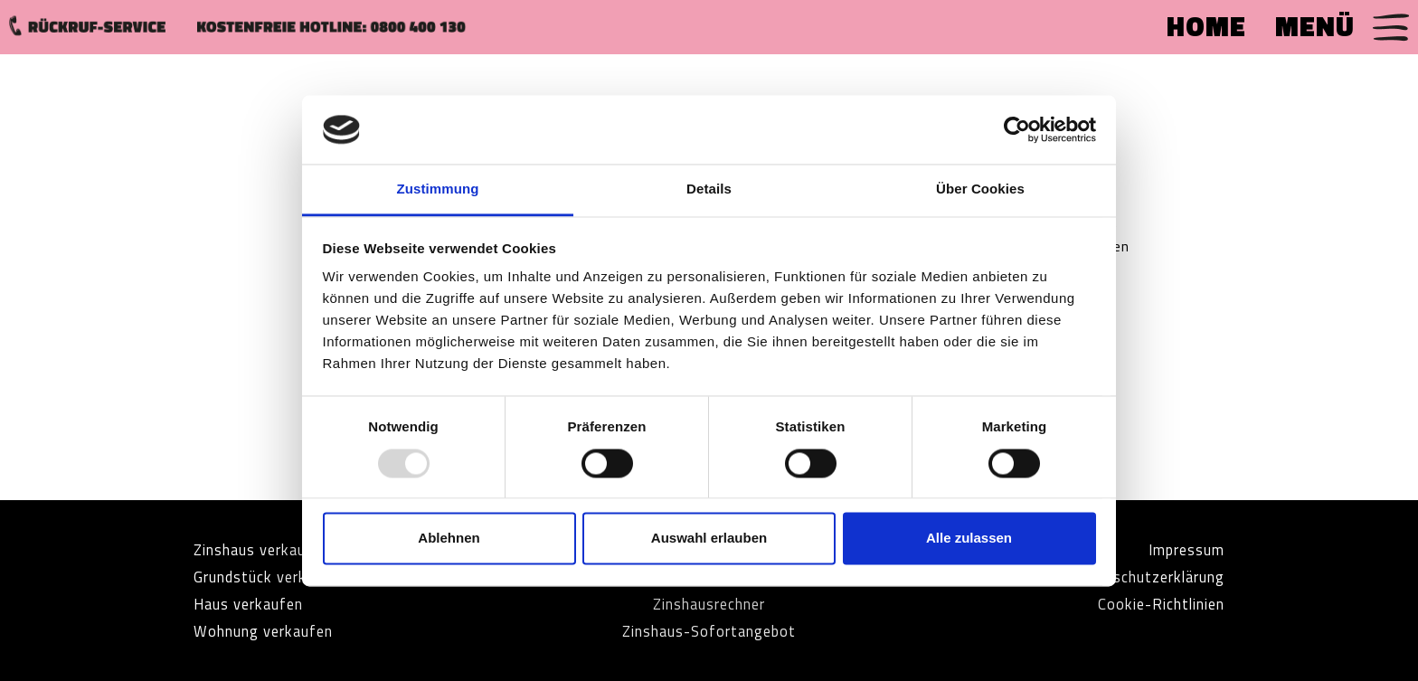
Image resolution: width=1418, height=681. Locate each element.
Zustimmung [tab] (438, 189)
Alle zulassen (969, 538)
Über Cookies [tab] (980, 189)
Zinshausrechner (709, 603)
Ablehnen (448, 538)
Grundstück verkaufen (279, 576)
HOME (1206, 26)
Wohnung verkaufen (271, 631)
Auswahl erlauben (709, 538)
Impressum (1181, 549)
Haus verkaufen (255, 603)
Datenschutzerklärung (1138, 576)
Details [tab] (709, 189)
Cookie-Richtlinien (1153, 603)
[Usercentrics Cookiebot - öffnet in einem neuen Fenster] (1017, 129)
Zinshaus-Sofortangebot (709, 631)
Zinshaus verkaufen (269, 549)
